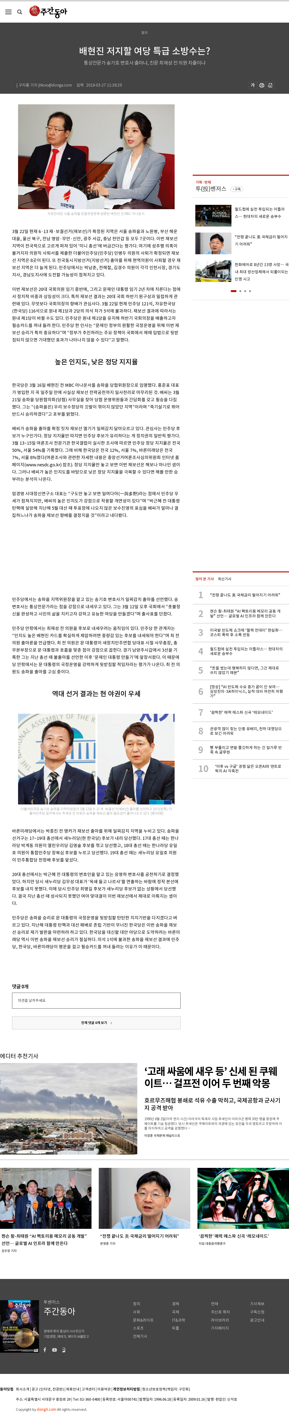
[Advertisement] (84, 556)
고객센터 (88, 1389)
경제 (175, 1304)
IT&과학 (178, 1320)
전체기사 (140, 1336)
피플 (175, 1328)
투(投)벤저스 (211, 189)
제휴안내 (72, 1389)
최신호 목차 (220, 1312)
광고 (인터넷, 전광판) (48, 1389)
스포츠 (138, 1328)
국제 (175, 1312)
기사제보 (257, 1304)
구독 (238, 189)
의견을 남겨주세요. (32, 1000)
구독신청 (257, 1312)
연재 (214, 1304)
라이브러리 (220, 1320)
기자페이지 (220, 1328)
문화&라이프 (143, 1320)
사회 (136, 1312)
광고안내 (257, 1320)
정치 (136, 1304)
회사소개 (22, 1389)
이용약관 (104, 1389)
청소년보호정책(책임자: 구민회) (166, 1389)
